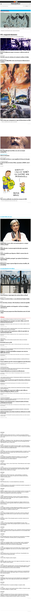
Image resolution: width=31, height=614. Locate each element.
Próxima (20, 28)
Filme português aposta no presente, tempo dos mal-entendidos (14, 519)
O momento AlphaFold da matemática (12, 481)
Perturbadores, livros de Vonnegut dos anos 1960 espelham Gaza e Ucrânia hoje (15, 441)
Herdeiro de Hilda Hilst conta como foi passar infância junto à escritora (15, 61)
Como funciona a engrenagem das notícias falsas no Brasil (14, 295)
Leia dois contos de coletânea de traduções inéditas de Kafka (14, 57)
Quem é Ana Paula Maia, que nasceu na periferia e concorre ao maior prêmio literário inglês (14, 497)
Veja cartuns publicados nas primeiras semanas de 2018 (13, 199)
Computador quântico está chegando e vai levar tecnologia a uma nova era (14, 307)
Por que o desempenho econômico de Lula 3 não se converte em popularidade (14, 543)
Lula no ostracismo (4, 155)
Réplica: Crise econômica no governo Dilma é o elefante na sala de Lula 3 (15, 508)
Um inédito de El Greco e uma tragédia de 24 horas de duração (15, 159)
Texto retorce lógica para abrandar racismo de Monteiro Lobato (15, 579)
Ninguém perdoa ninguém (8, 557)
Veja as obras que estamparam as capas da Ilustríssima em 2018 (15, 120)
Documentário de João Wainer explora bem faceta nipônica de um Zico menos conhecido (15, 566)
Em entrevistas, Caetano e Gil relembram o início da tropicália (15, 302)
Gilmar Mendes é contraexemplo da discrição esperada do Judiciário (14, 249)
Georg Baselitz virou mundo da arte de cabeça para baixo (14, 554)
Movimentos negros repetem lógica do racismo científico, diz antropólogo (14, 264)
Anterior (5, 28)
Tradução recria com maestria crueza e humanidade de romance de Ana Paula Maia (15, 492)
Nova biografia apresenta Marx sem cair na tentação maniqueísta (12, 151)
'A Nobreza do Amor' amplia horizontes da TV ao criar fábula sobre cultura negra (15, 530)
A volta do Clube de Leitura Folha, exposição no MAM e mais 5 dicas (15, 163)
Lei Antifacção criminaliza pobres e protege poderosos (15, 537)
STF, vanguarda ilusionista (8, 35)
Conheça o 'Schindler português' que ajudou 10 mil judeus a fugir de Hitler (14, 259)
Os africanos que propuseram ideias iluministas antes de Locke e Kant (15, 312)
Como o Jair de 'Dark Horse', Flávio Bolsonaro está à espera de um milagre (15, 464)
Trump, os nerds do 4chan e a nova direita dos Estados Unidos (15, 299)
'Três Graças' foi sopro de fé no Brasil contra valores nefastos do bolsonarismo (14, 475)
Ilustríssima (4, 11)
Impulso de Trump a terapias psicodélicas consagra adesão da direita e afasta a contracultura (14, 595)
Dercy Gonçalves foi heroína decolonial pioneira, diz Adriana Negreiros (14, 457)
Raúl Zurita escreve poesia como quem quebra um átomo (15, 452)
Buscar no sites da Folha (1, 6)
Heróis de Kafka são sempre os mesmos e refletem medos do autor (14, 53)
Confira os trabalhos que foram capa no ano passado (9, 121)
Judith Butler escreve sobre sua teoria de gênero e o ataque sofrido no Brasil (14, 244)
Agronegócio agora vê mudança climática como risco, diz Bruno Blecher (15, 572)
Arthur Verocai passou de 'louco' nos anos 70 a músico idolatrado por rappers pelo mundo (15, 435)
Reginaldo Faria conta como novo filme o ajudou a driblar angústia (15, 548)
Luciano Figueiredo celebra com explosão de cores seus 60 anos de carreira (14, 503)
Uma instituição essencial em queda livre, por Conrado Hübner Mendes (12, 36)
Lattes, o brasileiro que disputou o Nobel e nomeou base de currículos (14, 254)
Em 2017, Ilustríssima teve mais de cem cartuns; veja (9, 200)
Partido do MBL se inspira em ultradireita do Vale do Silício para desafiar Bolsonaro (15, 446)
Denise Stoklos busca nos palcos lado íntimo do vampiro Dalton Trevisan (14, 513)
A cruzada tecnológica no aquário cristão (12, 584)
